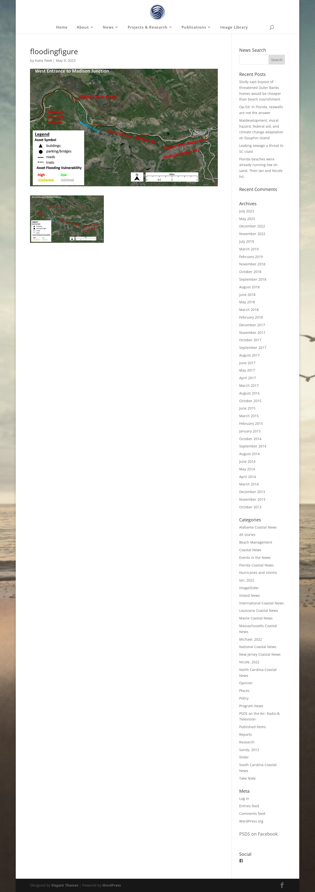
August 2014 (249, 453)
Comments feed (252, 813)
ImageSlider (249, 587)
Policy (244, 698)
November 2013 (252, 499)
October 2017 (250, 340)
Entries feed (249, 806)
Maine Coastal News (256, 618)
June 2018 (247, 294)
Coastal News (250, 550)
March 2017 (249, 385)
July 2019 (246, 241)
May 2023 (247, 218)
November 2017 (252, 332)
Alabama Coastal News (258, 527)
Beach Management (255, 542)
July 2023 (246, 211)
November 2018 (252, 264)
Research (246, 742)
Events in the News (255, 557)
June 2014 (247, 461)
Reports (245, 734)
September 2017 (252, 347)
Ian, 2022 (246, 580)
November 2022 (252, 233)
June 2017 (247, 362)
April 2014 (247, 476)
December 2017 (252, 325)
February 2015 (251, 423)
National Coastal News (257, 646)
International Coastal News (261, 603)
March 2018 (249, 309)
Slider (244, 757)
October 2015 (250, 400)
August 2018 (249, 287)
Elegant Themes (64, 885)
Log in (244, 798)
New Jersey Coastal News (260, 654)
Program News (251, 705)
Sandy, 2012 (249, 749)
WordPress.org (251, 821)
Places (244, 690)
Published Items (252, 726)
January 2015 (250, 431)
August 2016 (249, 393)
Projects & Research (148, 27)
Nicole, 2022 (249, 662)
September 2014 (252, 446)
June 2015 (247, 408)
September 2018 (252, 279)
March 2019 (249, 249)
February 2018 (251, 317)
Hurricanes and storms (258, 572)
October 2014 (250, 438)
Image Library (234, 27)
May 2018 (247, 302)
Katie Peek (43, 60)
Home (62, 27)
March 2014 (249, 484)
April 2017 (247, 378)
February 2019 (251, 256)
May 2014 (247, 469)
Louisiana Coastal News (258, 610)
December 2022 (252, 226)
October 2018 (250, 271)
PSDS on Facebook (258, 834)
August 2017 (249, 355)
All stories (247, 534)
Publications (194, 27)
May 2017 (247, 370)
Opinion (245, 683)
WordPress (111, 885)
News (108, 27)
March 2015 (249, 415)
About (83, 27)
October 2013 (250, 507)
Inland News (249, 595)
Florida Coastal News (256, 565)
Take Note (247, 778)
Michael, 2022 (250, 639)
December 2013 (252, 491)
